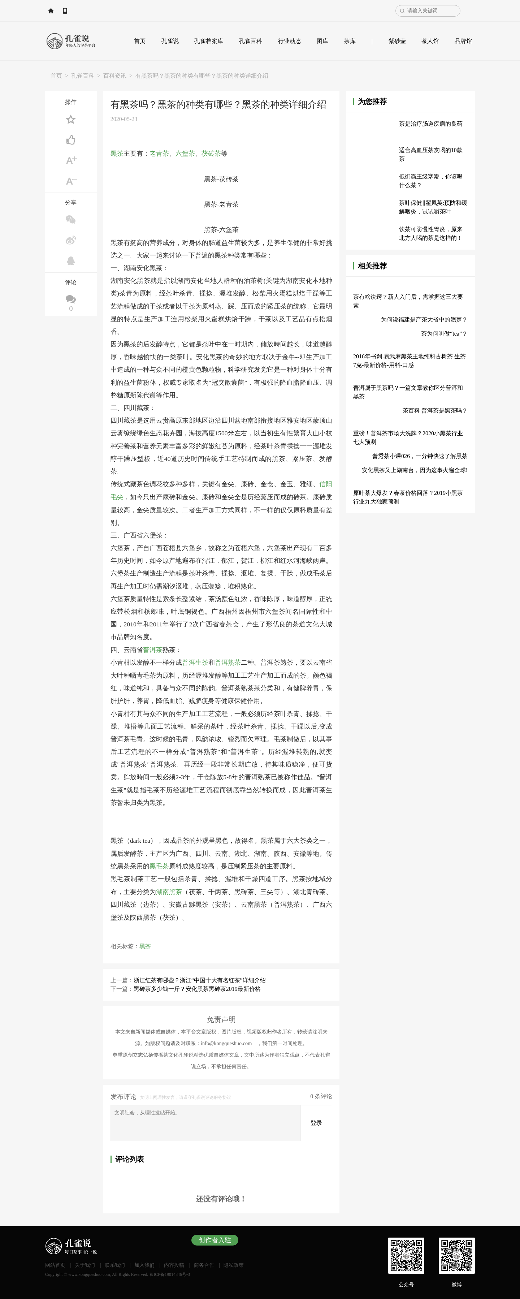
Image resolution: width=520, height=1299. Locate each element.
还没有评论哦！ (221, 1198)
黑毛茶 (159, 865)
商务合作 (204, 1264)
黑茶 (117, 153)
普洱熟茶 (228, 661)
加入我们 (144, 1264)
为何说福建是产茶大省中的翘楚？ (424, 319)
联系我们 (115, 1264)
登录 (316, 1122)
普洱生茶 (195, 661)
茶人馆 (430, 41)
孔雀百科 (250, 41)
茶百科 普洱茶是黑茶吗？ (435, 410)
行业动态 (289, 41)
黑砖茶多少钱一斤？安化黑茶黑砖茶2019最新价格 (197, 987)
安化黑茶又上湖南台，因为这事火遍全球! (415, 470)
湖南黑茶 (169, 890)
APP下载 (100, 10)
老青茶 (159, 153)
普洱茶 (152, 649)
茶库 (350, 41)
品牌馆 (463, 41)
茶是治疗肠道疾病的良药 (431, 124)
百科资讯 (114, 76)
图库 (322, 41)
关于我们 (85, 1264)
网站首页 (67, 10)
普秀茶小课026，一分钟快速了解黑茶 (420, 456)
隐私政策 (234, 1264)
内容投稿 (174, 1264)
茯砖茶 (211, 153)
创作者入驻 (215, 1239)
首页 (140, 41)
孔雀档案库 (208, 41)
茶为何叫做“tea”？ (444, 334)
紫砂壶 (397, 41)
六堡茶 (185, 153)
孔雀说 (170, 41)
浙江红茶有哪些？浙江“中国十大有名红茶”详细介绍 (200, 979)
